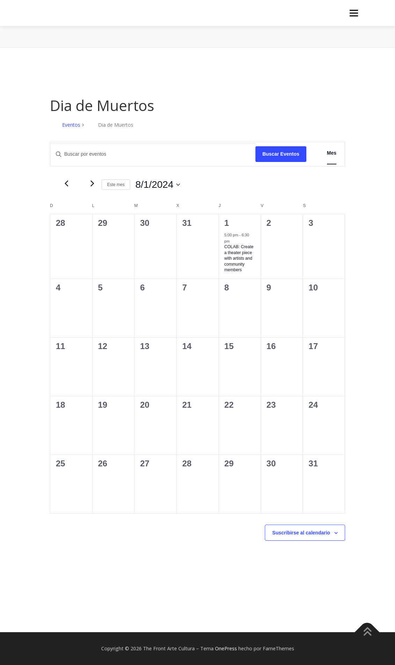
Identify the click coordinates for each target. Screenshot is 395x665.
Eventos (71, 124)
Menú (354, 13)
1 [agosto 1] (226, 223)
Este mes (116, 184)
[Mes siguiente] (92, 183)
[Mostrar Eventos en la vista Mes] (331, 153)
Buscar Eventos (280, 154)
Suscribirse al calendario (301, 532)
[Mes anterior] (66, 183)
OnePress (226, 648)
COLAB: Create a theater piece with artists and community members (238, 258)
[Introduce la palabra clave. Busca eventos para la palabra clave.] (152, 154)
